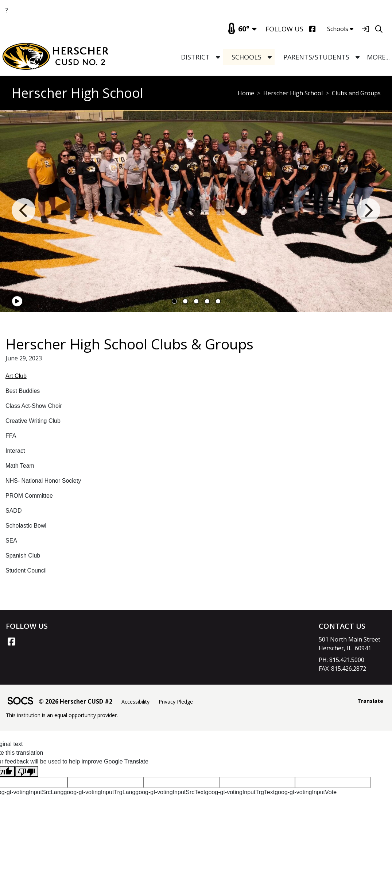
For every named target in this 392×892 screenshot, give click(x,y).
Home (246, 93)
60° (238, 29)
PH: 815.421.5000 (341, 660)
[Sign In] (365, 29)
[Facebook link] (11, 641)
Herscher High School (293, 93)
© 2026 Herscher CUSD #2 (75, 701)
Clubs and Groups (356, 93)
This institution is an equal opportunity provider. (62, 715)
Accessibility (135, 701)
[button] (218, 57)
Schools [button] (340, 29)
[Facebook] (312, 29)
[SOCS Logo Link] (20, 701)
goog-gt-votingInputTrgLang (99, 792)
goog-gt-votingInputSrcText (170, 792)
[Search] (378, 29)
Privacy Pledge (176, 701)
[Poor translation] (26, 771)
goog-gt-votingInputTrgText (240, 792)
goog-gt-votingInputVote (306, 792)
